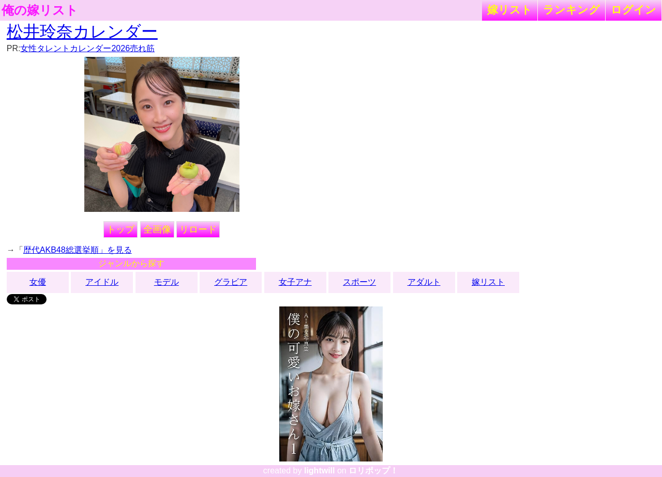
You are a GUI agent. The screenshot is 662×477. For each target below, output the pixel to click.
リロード (198, 229)
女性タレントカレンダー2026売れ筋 (87, 48)
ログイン (633, 10)
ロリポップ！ (373, 470)
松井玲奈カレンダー (82, 31)
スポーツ (359, 282)
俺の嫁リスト (40, 10)
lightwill (319, 470)
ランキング (571, 10)
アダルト (424, 282)
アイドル (101, 282)
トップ (120, 229)
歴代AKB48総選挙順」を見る (77, 249)
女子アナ (295, 282)
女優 (37, 282)
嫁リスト (509, 10)
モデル (166, 282)
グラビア (230, 282)
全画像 (157, 229)
